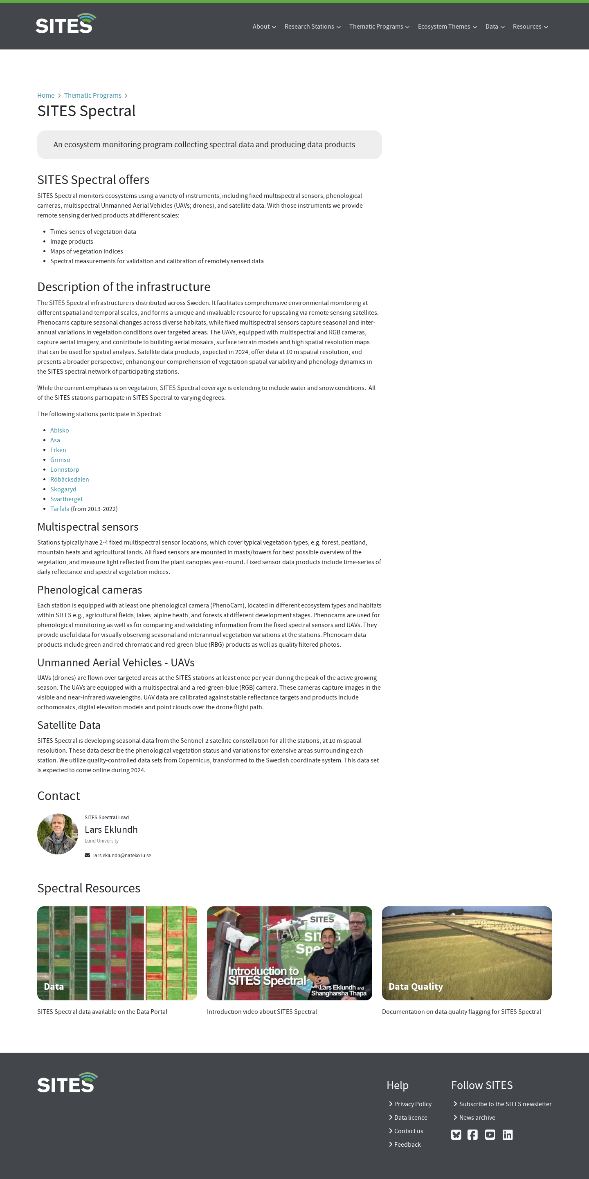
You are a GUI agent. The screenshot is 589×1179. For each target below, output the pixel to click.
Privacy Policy (413, 1104)
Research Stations (309, 26)
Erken (58, 450)
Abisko (59, 430)
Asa (55, 440)
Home (45, 95)
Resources (527, 26)
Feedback (407, 1145)
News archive (477, 1118)
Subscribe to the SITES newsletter (505, 1104)
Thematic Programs (376, 26)
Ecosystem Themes (444, 26)
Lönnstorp (64, 470)
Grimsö (60, 460)
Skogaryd (63, 489)
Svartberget (66, 499)
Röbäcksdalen (69, 479)
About (261, 26)
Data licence (410, 1118)
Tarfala (60, 509)
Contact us (408, 1131)
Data (492, 26)
